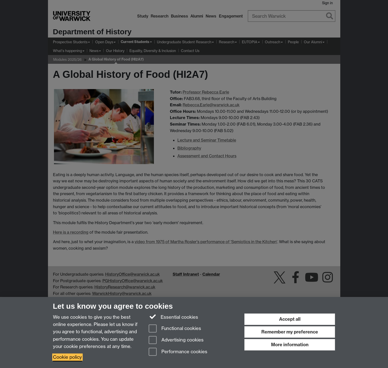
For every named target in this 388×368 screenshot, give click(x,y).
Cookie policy (67, 357)
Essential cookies (173, 316)
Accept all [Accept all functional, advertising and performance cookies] (290, 319)
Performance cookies (178, 352)
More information (290, 344)
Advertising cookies (176, 340)
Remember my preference (289, 332)
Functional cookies (175, 328)
